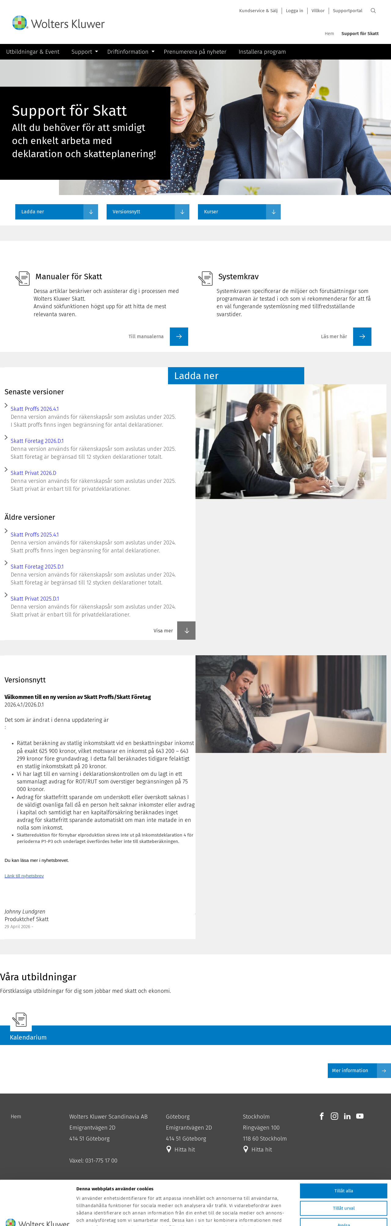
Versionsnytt (126, 212)
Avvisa (344, 1183)
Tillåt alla (343, 1149)
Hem (329, 33)
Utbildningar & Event (32, 51)
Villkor (318, 10)
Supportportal (347, 10)
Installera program (262, 51)
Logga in (294, 10)
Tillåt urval (344, 1166)
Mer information (361, 1070)
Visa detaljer (324, 1218)
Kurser (211, 212)
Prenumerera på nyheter (195, 51)
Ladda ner (32, 212)
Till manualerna (146, 336)
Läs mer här (334, 336)
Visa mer (172, 630)
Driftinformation (127, 51)
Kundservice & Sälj (258, 10)
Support (81, 51)
